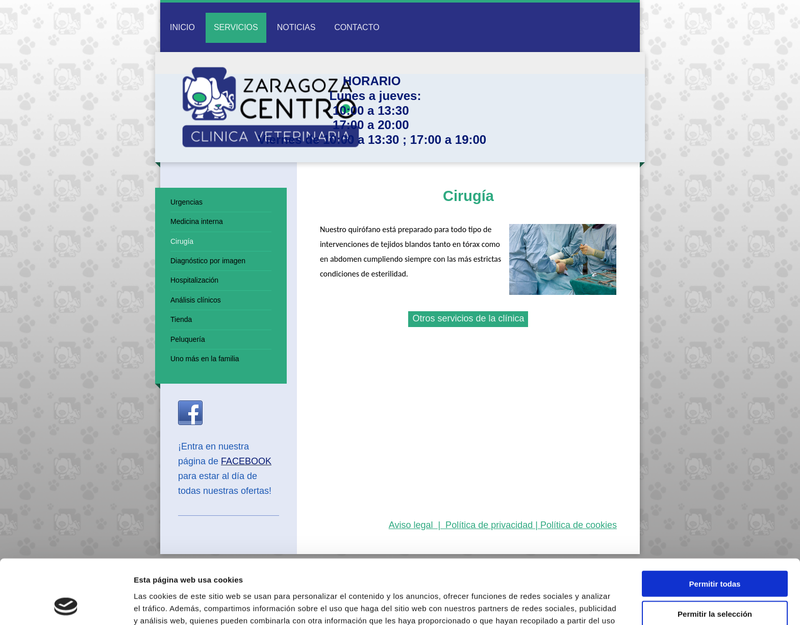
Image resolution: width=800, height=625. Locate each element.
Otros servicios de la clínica (468, 318)
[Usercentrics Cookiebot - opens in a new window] (66, 605)
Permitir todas (715, 523)
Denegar (714, 583)
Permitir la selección (715, 553)
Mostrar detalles (552, 605)
